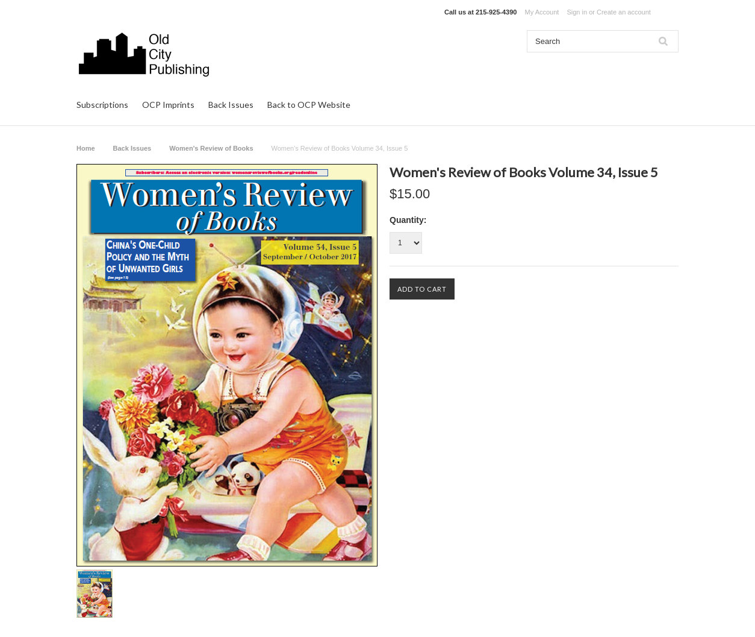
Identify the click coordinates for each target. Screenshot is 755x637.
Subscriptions (102, 104)
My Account (542, 12)
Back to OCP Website (308, 104)
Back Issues (230, 104)
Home (85, 148)
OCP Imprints (168, 104)
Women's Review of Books (211, 148)
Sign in (577, 12)
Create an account (624, 12)
